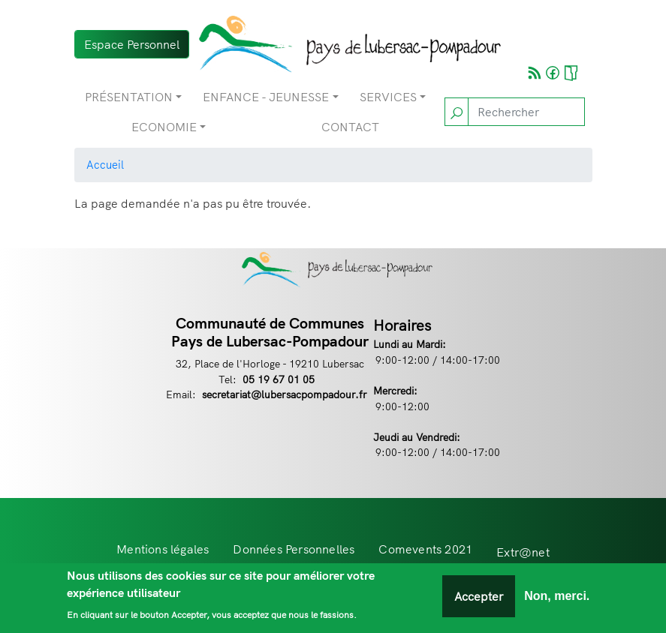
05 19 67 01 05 (279, 379)
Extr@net (523, 552)
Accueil (105, 165)
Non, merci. (556, 598)
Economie (164, 126)
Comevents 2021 (425, 549)
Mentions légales (162, 549)
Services (388, 96)
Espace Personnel (131, 44)
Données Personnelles (293, 549)
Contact (350, 126)
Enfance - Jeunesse (266, 96)
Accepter (478, 599)
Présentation (129, 96)
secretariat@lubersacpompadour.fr (284, 394)
